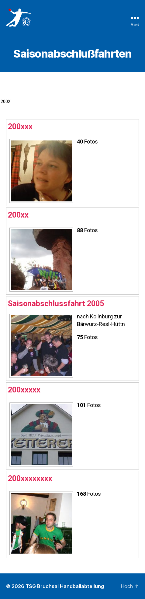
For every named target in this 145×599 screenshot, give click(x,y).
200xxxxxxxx (30, 478)
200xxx (20, 126)
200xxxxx (24, 389)
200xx (18, 215)
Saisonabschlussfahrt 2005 (56, 303)
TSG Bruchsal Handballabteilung (65, 586)
